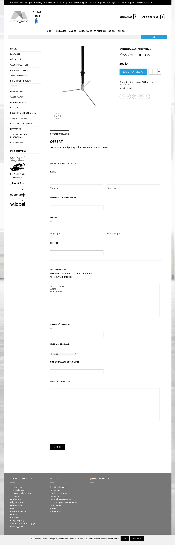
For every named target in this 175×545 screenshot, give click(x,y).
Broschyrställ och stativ (23, 113)
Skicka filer (15, 496)
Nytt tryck (15, 129)
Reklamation (15, 517)
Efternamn (112, 188)
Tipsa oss (54, 508)
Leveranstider (16, 505)
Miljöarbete (55, 490)
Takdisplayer (16, 97)
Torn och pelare (18, 75)
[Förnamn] (76, 182)
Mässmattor (16, 91)
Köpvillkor (14, 514)
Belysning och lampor (21, 123)
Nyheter (14, 48)
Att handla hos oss (105, 31)
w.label (129, 88)
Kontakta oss (55, 511)
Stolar (13, 86)
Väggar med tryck (19, 65)
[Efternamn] (133, 182)
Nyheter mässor (101, 478)
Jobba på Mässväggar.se (60, 499)
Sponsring (54, 496)
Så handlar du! (16, 487)
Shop (50, 31)
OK (124, 538)
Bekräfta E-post (114, 233)
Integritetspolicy (17, 520)
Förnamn (54, 188)
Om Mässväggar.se (58, 487)
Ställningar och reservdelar (18, 135)
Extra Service (16, 142)
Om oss (122, 31)
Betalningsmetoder (18, 511)
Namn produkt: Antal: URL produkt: (105, 300)
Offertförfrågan (59, 134)
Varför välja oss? (17, 490)
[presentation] (72, 433)
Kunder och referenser (60, 493)
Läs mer (137, 538)
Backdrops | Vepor (19, 70)
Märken (73, 31)
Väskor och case (18, 118)
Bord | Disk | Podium (20, 80)
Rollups (14, 107)
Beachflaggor (18, 102)
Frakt (12, 508)
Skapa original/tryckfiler (20, 493)
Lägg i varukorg (133, 71)
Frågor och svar (17, 502)
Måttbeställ (16, 59)
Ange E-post (56, 233)
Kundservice (85, 31)
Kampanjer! (61, 31)
